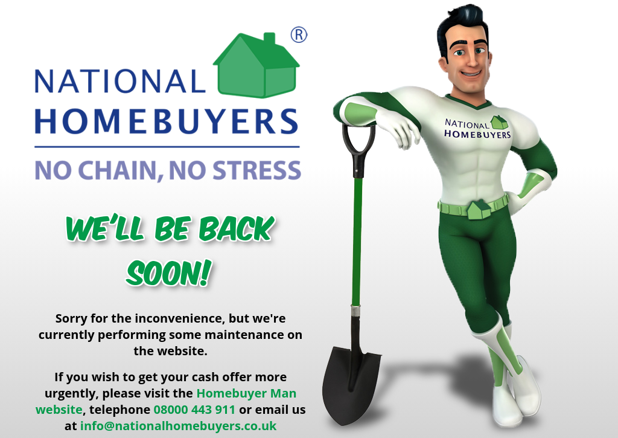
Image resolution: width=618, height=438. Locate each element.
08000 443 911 (195, 409)
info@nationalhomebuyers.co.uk (178, 425)
